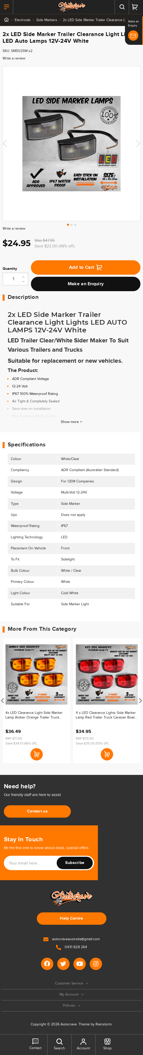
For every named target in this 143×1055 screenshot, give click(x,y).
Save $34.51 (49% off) (21, 743)
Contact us (37, 811)
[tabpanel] (71, 143)
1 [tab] (68, 225)
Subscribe (75, 862)
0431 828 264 (71, 947)
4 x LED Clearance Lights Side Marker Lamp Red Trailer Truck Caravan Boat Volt (106, 715)
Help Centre (71, 918)
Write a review (14, 58)
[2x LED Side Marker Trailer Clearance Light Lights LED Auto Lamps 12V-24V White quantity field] (15, 279)
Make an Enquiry (86, 284)
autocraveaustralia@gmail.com (71, 939)
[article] (36, 700)
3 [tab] (75, 225)
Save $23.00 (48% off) (54, 246)
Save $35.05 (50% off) (92, 743)
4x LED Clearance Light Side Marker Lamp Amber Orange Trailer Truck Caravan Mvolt (34, 715)
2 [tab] (72, 225)
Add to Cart (86, 267)
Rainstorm (104, 1024)
